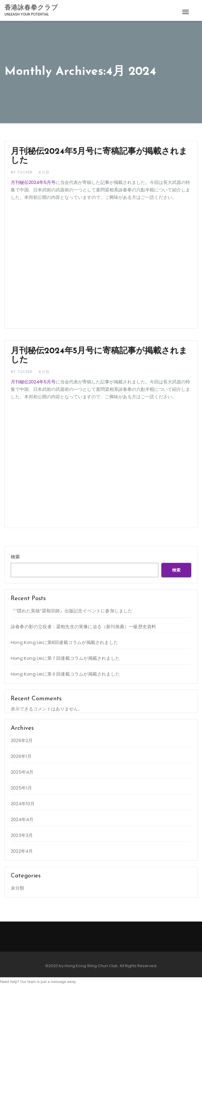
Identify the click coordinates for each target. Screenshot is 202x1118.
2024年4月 (22, 819)
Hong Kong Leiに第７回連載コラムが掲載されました (65, 658)
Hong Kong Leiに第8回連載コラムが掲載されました (64, 642)
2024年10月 (23, 803)
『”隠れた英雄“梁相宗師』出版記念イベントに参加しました (72, 611)
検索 (15, 557)
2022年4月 (22, 851)
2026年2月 (22, 740)
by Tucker (22, 172)
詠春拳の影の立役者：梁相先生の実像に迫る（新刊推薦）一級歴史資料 (83, 626)
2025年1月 (21, 788)
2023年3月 (22, 835)
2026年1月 (21, 756)
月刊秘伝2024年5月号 (33, 182)
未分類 (44, 172)
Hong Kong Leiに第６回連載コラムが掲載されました (65, 674)
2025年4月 (22, 772)
